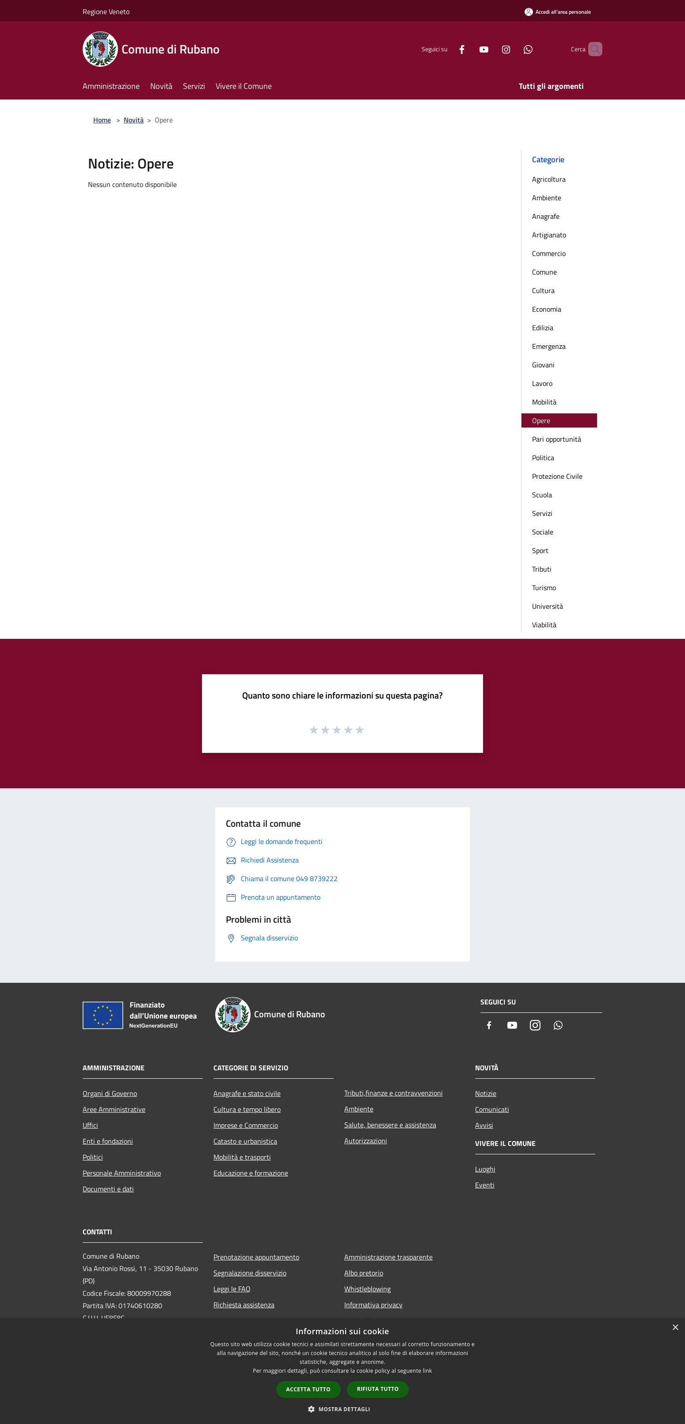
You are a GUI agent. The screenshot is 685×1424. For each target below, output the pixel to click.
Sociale (542, 532)
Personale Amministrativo (122, 1173)
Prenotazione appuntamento (256, 1257)
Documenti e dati (108, 1188)
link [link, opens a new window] (427, 1370)
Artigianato (549, 234)
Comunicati (492, 1109)
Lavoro (542, 383)
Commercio (549, 253)
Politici (93, 1157)
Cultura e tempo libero (247, 1109)
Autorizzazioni (365, 1140)
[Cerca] (591, 49)
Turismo (544, 587)
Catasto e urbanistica (245, 1141)
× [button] (675, 1328)
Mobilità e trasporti (242, 1157)
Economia (546, 309)
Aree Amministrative (114, 1109)
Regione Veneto (106, 11)
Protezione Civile (557, 476)
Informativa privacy (373, 1304)
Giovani (543, 364)
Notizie (485, 1093)
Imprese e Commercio (245, 1125)
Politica (543, 457)
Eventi (485, 1185)
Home (102, 120)
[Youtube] (469, 49)
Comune (544, 272)
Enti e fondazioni (108, 1141)
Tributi (542, 569)
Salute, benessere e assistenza (390, 1124)
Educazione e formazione (250, 1173)
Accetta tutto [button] (308, 1389)
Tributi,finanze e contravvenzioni (393, 1093)
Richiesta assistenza (243, 1304)
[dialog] (342, 1371)
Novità (134, 120)
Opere (541, 420)
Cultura (543, 290)
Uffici (90, 1125)
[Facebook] (447, 49)
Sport (540, 550)
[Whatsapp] (513, 49)
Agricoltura (549, 179)
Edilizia (542, 327)
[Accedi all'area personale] (557, 11)
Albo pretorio (363, 1272)
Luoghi (485, 1169)
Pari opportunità (556, 439)
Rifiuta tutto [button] (378, 1389)
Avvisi (484, 1125)
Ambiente (546, 197)
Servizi (542, 513)
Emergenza (549, 346)
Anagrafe (545, 216)
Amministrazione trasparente (388, 1257)
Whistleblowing (367, 1288)
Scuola (542, 494)
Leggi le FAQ (232, 1288)
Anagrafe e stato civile (247, 1093)
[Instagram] (491, 49)
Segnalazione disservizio (249, 1272)
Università (547, 606)
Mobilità (544, 402)
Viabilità (544, 624)
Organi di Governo (110, 1093)
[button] (342, 1409)
